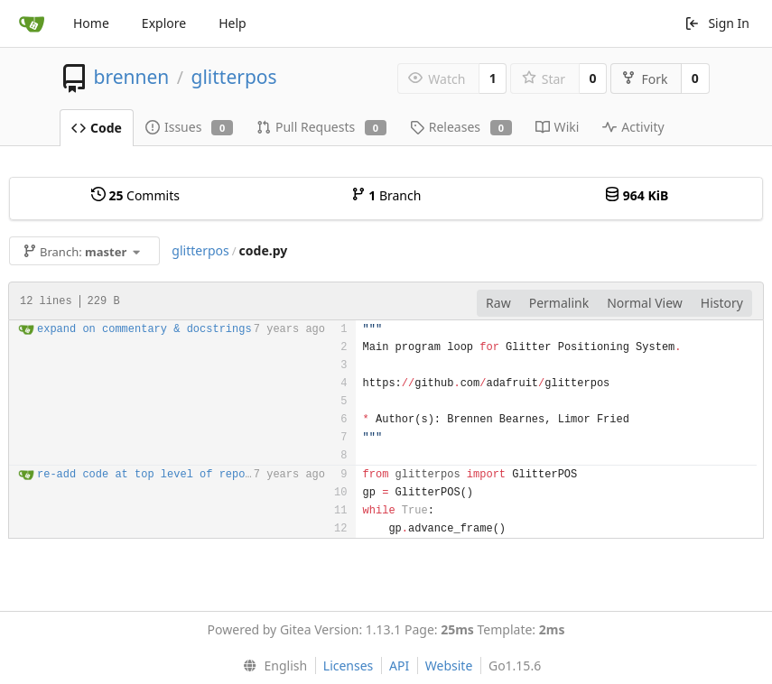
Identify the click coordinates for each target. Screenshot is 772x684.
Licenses (348, 665)
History (722, 302)
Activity (633, 126)
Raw (498, 302)
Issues (189, 126)
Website (449, 665)
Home (91, 23)
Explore (164, 23)
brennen (131, 76)
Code (96, 127)
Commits (135, 195)
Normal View (645, 302)
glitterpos (233, 76)
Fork (644, 79)
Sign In (716, 23)
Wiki (557, 126)
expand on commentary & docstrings (144, 329)
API (399, 665)
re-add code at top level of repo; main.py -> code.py (206, 474)
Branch (386, 195)
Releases (461, 126)
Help (232, 23)
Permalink (559, 302)
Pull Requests (321, 126)
